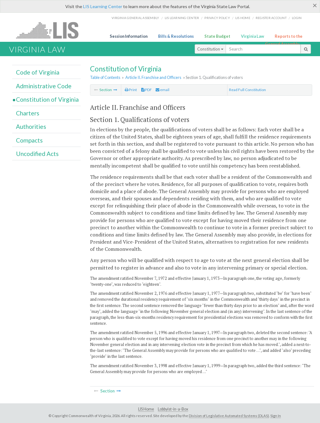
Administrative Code (44, 86)
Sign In (275, 416)
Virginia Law (252, 36)
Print (131, 89)
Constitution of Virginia (47, 99)
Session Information (129, 36)
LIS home (242, 18)
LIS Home (146, 409)
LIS (51, 30)
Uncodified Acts (37, 153)
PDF (146, 89)
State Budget (217, 36)
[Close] (314, 5)
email (162, 89)
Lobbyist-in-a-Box (173, 409)
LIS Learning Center (102, 6)
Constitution (210, 48)
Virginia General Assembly (135, 18)
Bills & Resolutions (176, 36)
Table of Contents (105, 77)
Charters (27, 113)
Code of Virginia (37, 72)
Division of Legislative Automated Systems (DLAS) (229, 416)
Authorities (31, 126)
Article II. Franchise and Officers (153, 77)
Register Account (271, 18)
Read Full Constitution (247, 89)
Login (297, 18)
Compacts (29, 140)
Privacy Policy (217, 18)
